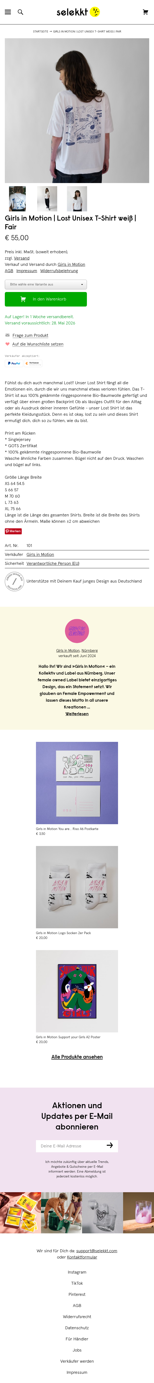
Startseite (40, 31)
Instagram (77, 1272)
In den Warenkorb (49, 299)
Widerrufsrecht (77, 1317)
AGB (77, 1306)
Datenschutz (77, 1328)
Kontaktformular (82, 1257)
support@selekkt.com (96, 1251)
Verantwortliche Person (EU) (53, 563)
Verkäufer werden (77, 1361)
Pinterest (77, 1294)
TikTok (77, 1283)
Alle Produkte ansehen (77, 1057)
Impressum (77, 1372)
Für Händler (77, 1339)
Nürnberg (90, 651)
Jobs (77, 1350)
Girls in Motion (71, 264)
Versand (21, 258)
